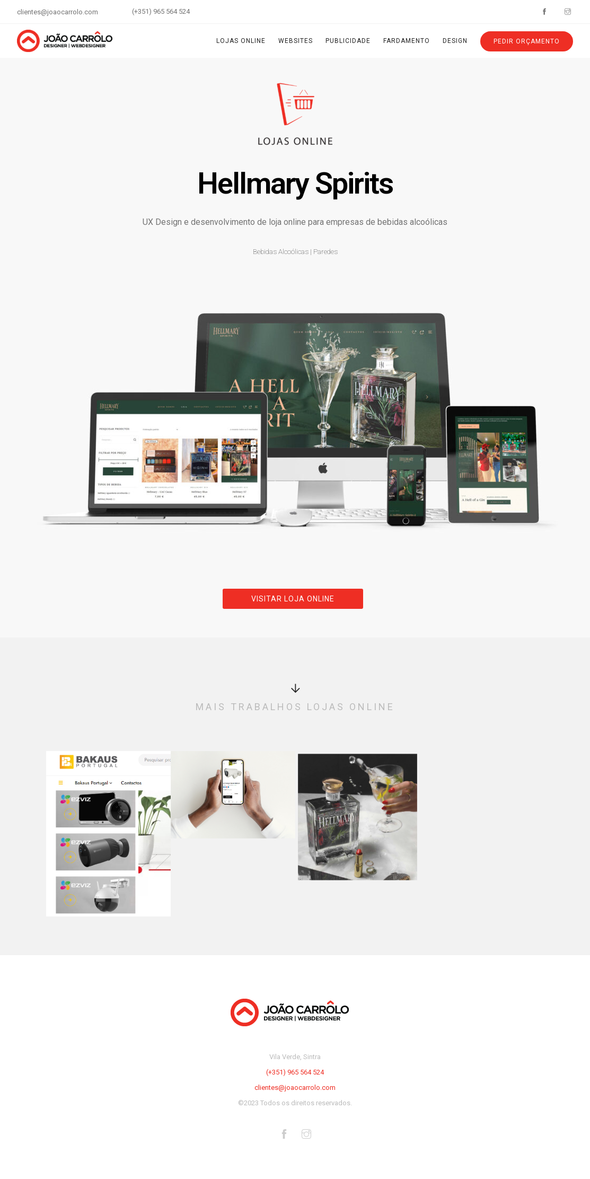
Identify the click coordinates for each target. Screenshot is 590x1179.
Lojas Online (241, 41)
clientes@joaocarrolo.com (57, 12)
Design (455, 41)
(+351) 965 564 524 (161, 11)
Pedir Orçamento (527, 41)
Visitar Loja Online (292, 599)
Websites (295, 41)
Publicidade (348, 41)
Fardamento (406, 41)
